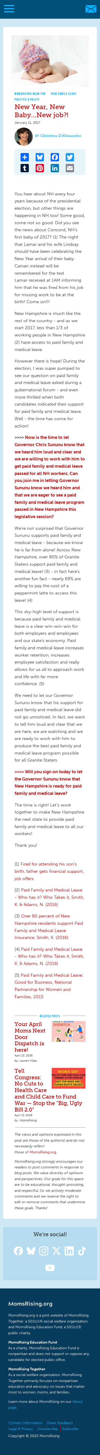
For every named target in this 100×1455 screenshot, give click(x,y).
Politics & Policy (27, 99)
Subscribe (70, 1429)
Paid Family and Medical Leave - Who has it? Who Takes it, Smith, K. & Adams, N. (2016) (49, 897)
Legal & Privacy (20, 1429)
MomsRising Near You (30, 94)
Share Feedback (60, 1423)
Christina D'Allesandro (60, 136)
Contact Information (25, 1423)
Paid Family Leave (64, 94)
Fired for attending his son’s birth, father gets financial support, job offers (49, 871)
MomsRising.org (47, 9)
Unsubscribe (47, 1429)
